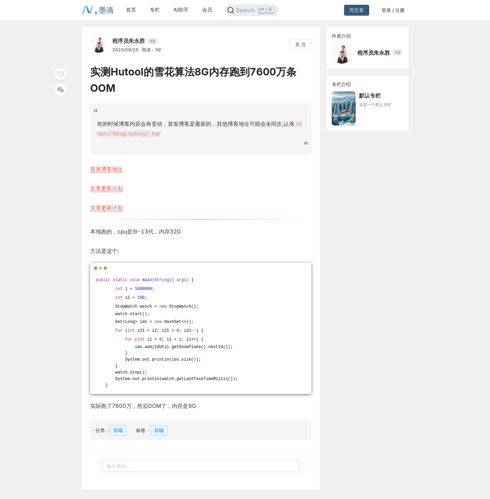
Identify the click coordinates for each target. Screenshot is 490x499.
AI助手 (181, 9)
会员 (207, 9)
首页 (131, 9)
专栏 (155, 9)
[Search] (252, 10)
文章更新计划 (106, 187)
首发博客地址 (106, 168)
